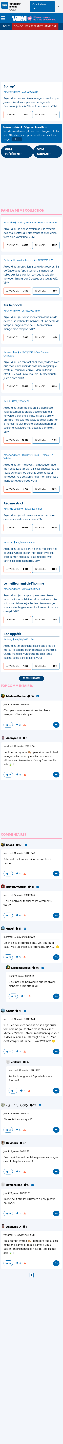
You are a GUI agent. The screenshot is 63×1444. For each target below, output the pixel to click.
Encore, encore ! (31, 678)
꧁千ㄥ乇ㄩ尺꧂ (17, 1105)
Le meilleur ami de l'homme (24, 583)
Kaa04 (10, 845)
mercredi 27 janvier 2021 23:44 (19, 1019)
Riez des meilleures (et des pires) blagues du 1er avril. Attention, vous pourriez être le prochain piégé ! (31, 133)
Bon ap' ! (10, 86)
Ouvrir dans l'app (39, 6)
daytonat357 (14, 1185)
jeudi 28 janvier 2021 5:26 (16, 705)
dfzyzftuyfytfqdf (16, 887)
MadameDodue (16, 696)
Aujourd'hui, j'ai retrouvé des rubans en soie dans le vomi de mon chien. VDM (29, 517)
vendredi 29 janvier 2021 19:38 (19, 746)
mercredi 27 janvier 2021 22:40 (19, 853)
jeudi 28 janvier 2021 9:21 (16, 1113)
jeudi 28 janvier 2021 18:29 (17, 1193)
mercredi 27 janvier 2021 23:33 (19, 895)
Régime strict (13, 503)
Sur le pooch (13, 305)
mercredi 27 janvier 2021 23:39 (19, 937)
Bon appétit (12, 634)
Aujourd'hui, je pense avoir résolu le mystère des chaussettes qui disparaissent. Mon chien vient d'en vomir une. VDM (30, 233)
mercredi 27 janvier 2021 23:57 (24, 1070)
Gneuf (10, 929)
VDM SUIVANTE (44, 152)
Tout (6, 26)
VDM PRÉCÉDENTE (13, 152)
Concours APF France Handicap (35, 26)
